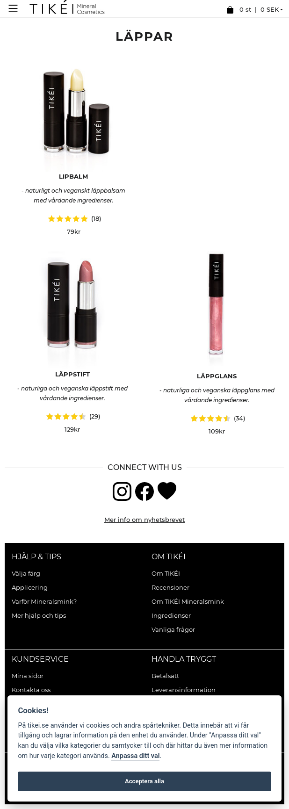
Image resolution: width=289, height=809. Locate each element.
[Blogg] (167, 490)
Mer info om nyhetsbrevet (144, 519)
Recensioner (170, 587)
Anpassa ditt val (135, 756)
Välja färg (26, 573)
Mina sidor (27, 675)
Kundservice (40, 659)
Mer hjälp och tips (39, 615)
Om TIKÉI (169, 556)
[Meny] (15, 8)
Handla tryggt (184, 659)
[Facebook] (144, 490)
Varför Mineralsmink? (44, 601)
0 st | (252, 10)
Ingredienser (171, 615)
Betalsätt (165, 675)
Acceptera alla (144, 781)
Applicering (30, 587)
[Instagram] (122, 490)
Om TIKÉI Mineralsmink (188, 601)
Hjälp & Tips (36, 556)
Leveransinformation (184, 689)
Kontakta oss (31, 689)
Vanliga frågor (173, 629)
